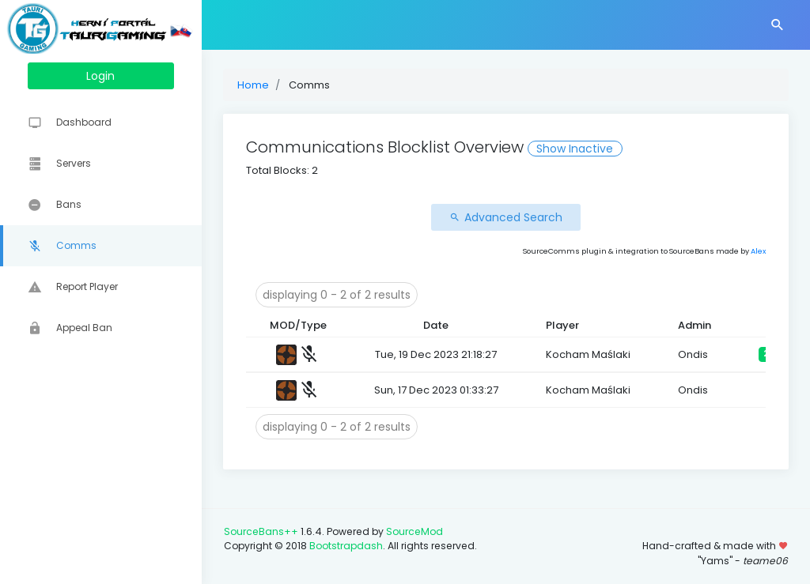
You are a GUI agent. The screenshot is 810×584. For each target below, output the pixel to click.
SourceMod (415, 531)
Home (253, 84)
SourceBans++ (262, 531)
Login (101, 76)
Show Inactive (575, 148)
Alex (758, 251)
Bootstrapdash (347, 545)
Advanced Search (505, 217)
